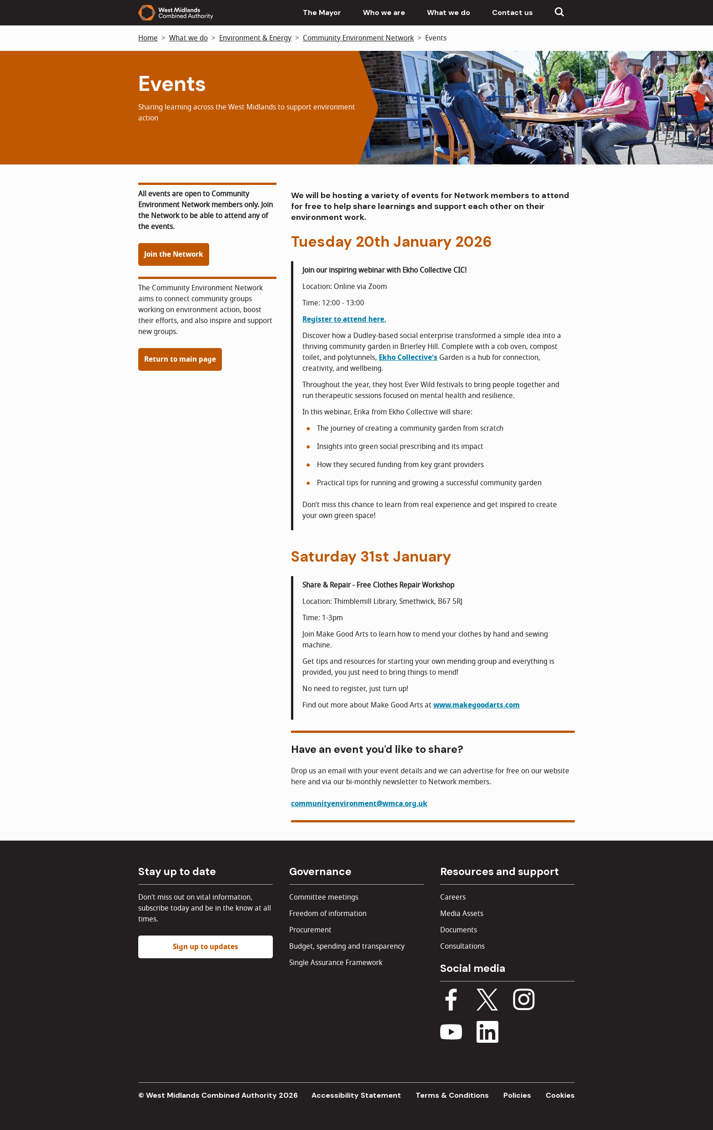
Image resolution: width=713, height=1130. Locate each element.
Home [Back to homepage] (148, 38)
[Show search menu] (559, 12)
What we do (448, 12)
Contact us (512, 12)
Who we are (384, 12)
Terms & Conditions (452, 1095)
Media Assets (461, 913)
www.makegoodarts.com (476, 705)
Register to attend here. (344, 319)
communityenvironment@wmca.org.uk (359, 803)
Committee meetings (323, 897)
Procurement (310, 930)
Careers (453, 897)
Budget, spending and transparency (347, 946)
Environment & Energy (255, 38)
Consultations (462, 946)
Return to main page (180, 359)
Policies (517, 1095)
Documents (458, 930)
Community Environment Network (358, 38)
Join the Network (173, 254)
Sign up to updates (205, 946)
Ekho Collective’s (408, 357)
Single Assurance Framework (335, 962)
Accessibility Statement (356, 1095)
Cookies (560, 1095)
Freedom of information (328, 913)
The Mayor (322, 12)
